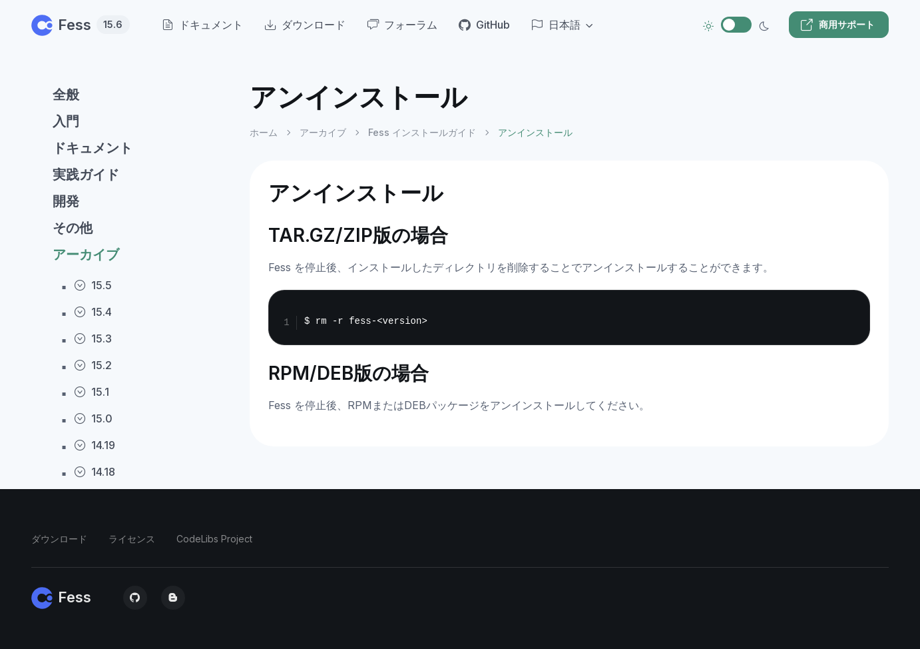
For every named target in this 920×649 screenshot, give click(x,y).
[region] (132, 353)
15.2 (93, 365)
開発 (66, 201)
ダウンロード (59, 538)
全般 (66, 95)
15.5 (93, 285)
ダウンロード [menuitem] (304, 24)
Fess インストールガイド (422, 132)
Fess (80, 24)
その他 (73, 228)
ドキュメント (92, 148)
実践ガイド (86, 175)
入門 (66, 121)
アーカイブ (86, 255)
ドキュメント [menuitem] (202, 24)
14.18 (94, 471)
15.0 (93, 418)
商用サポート (837, 24)
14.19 (94, 445)
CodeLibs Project (214, 538)
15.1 (91, 391)
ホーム (264, 132)
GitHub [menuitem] (484, 24)
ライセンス (132, 538)
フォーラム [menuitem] (402, 24)
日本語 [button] (555, 24)
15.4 (93, 312)
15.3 (93, 338)
